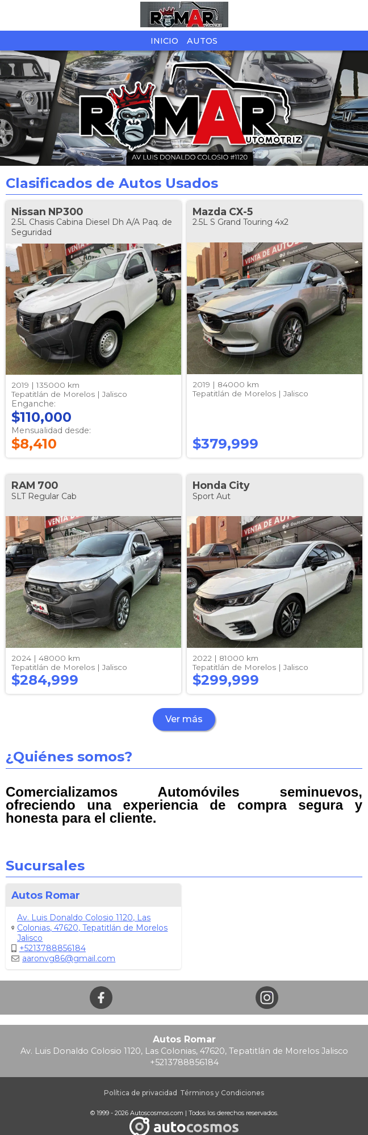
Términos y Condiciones (222, 1092)
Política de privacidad (140, 1092)
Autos (202, 41)
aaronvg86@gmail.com (63, 958)
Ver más (184, 719)
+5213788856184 (48, 948)
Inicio (164, 41)
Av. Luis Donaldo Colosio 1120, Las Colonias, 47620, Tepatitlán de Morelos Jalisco (89, 927)
